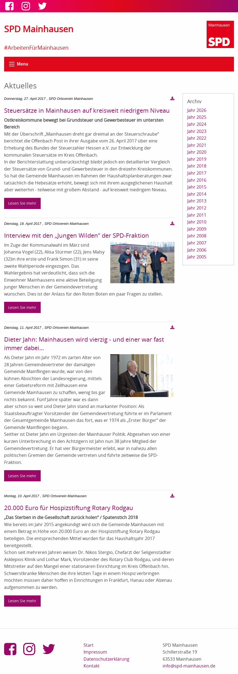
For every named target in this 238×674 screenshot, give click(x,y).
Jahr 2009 (196, 229)
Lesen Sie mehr (22, 203)
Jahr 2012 (196, 208)
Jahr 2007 (196, 243)
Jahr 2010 (196, 222)
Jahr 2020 (196, 152)
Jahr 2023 (196, 131)
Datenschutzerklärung (106, 659)
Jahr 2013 (196, 201)
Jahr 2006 (196, 250)
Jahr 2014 (196, 194)
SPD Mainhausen (38, 29)
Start (89, 645)
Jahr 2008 (196, 236)
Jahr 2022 (196, 138)
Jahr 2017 (196, 173)
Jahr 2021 (196, 145)
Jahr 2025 (196, 117)
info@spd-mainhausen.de (189, 666)
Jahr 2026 (196, 110)
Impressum (95, 652)
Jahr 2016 (196, 180)
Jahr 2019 (196, 159)
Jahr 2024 (196, 124)
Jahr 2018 (196, 166)
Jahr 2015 (196, 187)
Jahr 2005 (196, 257)
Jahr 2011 (196, 215)
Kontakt (92, 666)
